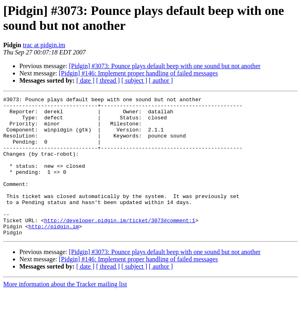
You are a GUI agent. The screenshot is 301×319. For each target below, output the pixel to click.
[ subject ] (134, 80)
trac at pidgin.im (44, 45)
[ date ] (85, 80)
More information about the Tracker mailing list (65, 312)
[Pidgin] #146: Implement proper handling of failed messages (138, 73)
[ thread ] (108, 80)
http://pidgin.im (53, 252)
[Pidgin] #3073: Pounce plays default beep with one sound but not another (165, 66)
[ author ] (161, 80)
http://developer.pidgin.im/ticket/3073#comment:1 (119, 245)
